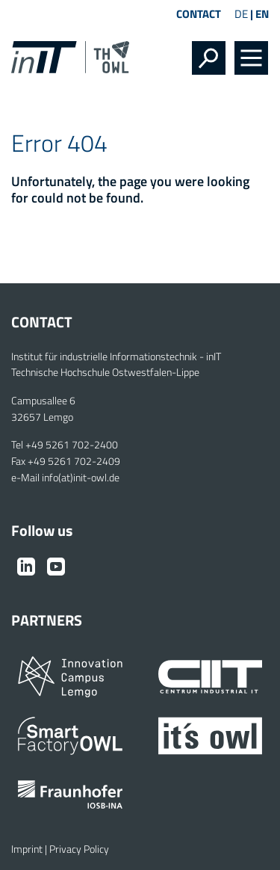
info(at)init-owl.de (80, 477)
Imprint (27, 849)
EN (262, 13)
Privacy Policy (79, 849)
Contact (198, 13)
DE (241, 13)
